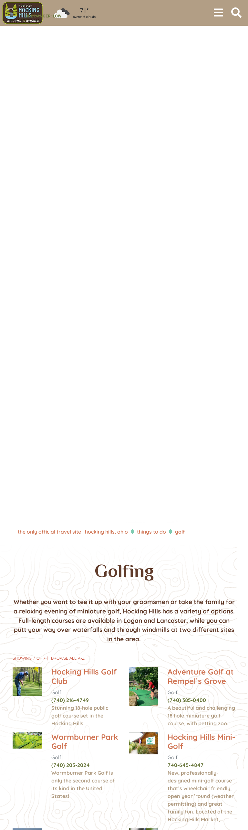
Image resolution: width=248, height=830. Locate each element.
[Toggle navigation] (218, 13)
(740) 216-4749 (70, 700)
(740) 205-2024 (70, 765)
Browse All (68, 658)
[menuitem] (22, 13)
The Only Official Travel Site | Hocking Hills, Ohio (73, 531)
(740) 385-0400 (187, 700)
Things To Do (151, 531)
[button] (18, 275)
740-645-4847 (185, 765)
